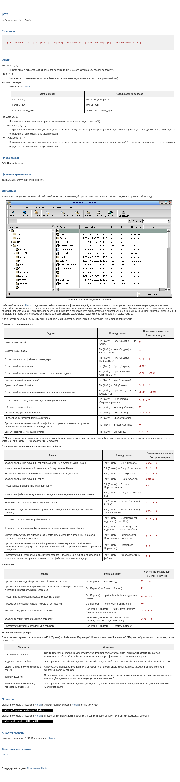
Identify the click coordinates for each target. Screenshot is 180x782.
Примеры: (8, 699)
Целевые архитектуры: (17, 174)
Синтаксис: (9, 31)
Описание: (9, 190)
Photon (27, 86)
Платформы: (10, 157)
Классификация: (13, 732)
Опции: (6, 59)
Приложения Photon (37, 768)
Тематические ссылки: (16, 749)
